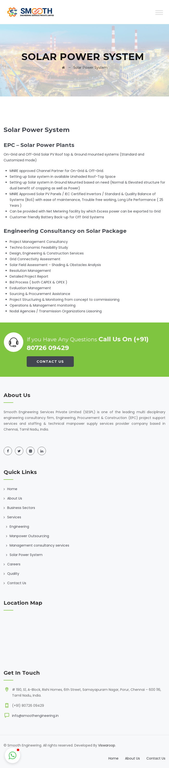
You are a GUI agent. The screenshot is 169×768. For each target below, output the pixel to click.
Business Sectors (21, 507)
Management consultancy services (39, 545)
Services (14, 517)
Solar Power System (26, 554)
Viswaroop (106, 745)
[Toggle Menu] (159, 12)
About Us (14, 498)
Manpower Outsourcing (29, 536)
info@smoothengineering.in (35, 715)
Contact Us (50, 361)
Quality (13, 573)
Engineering (19, 526)
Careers (13, 564)
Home (12, 489)
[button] (12, 755)
